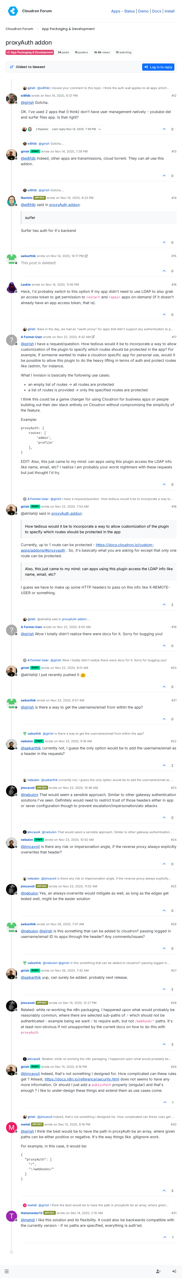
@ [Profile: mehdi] (28, 1220)
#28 (173, 1003)
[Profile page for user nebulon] (11, 744)
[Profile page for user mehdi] (11, 1127)
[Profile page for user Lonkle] (11, 287)
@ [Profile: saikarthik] (31, 748)
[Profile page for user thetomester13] (11, 1216)
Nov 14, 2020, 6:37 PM (61, 95)
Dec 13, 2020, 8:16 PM (74, 1124)
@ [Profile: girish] (27, 102)
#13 (174, 151)
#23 (173, 788)
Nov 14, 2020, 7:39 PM (71, 151)
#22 (173, 741)
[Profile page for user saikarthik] (11, 259)
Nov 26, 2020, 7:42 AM (72, 970)
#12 (174, 95)
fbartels (26, 198)
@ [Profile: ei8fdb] (43, 88)
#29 (173, 1066)
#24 (173, 839)
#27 (173, 970)
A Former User (31, 337)
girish (31, 88)
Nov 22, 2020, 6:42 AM (74, 337)
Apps (115, 11)
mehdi (25, 1124)
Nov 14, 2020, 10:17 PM (67, 256)
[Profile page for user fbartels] (11, 201)
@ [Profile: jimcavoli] (30, 846)
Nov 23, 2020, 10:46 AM (80, 788)
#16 (174, 284)
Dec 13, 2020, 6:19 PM (71, 1066)
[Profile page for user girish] (11, 154)
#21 (174, 700)
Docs (156, 11)
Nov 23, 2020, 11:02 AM (80, 886)
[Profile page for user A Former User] (11, 340)
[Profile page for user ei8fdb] (11, 98)
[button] (6, 1271)
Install (170, 11)
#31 (174, 1213)
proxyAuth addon (64, 204)
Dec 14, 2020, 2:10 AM (87, 1213)
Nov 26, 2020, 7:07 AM (67, 924)
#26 (173, 924)
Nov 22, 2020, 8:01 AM (71, 668)
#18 (174, 506)
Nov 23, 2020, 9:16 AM (75, 741)
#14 (174, 198)
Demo (143, 11)
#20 (173, 668)
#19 (174, 627)
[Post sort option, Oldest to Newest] (27, 67)
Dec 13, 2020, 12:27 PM (80, 1003)
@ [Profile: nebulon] (29, 794)
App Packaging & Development (30, 52)
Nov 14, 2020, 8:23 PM (77, 198)
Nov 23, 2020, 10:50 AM (76, 839)
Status (129, 11)
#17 (174, 337)
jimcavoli (28, 788)
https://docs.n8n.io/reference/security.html (82, 1079)
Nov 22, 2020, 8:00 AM (74, 627)
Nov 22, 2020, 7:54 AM (72, 506)
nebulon (27, 741)
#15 (174, 256)
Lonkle (26, 284)
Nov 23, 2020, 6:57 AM (67, 700)
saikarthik (28, 256)
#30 (173, 1124)
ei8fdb (25, 95)
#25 (173, 886)
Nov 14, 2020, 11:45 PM (62, 284)
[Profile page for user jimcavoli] (11, 790)
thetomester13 (31, 1213)
